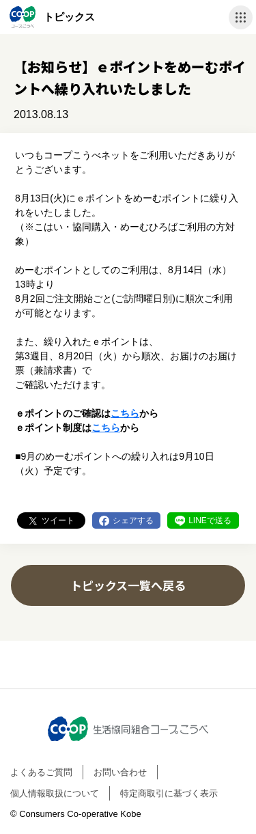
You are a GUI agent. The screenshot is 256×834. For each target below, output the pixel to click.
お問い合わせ (120, 772)
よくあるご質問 (41, 772)
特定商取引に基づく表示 (169, 793)
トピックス (69, 17)
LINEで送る (209, 520)
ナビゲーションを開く (241, 17)
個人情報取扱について (54, 793)
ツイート (58, 520)
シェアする (133, 520)
